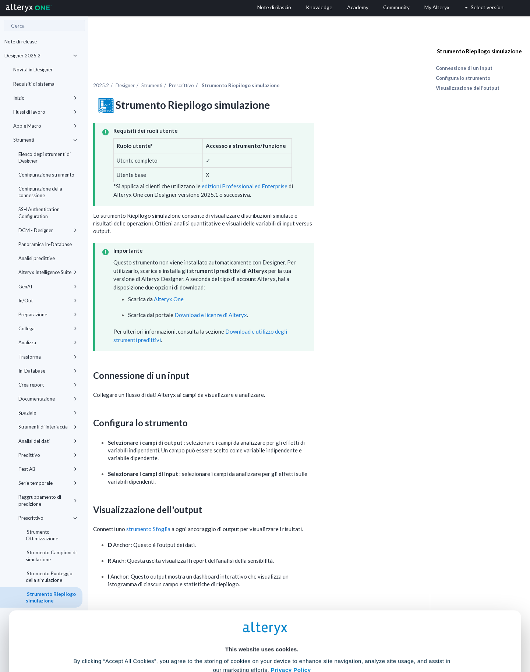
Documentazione (47, 399)
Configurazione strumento (46, 175)
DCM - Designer (47, 230)
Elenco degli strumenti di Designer (44, 157)
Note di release (20, 42)
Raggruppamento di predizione (47, 500)
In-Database (47, 371)
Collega (47, 328)
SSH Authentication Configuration (39, 212)
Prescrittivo (47, 518)
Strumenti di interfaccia (47, 427)
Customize (321, 639)
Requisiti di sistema (33, 84)
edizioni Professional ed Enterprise (312, 170)
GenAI (47, 286)
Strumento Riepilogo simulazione (479, 51)
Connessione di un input (464, 68)
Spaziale (47, 413)
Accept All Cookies (209, 639)
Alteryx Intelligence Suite (47, 272)
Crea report (47, 385)
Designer (194, 69)
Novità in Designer (33, 69)
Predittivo (47, 455)
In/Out (47, 300)
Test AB (47, 469)
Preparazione (47, 314)
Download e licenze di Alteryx (279, 299)
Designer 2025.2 (40, 55)
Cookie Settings (262, 618)
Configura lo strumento (463, 78)
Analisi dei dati (47, 441)
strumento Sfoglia (217, 513)
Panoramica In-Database (45, 244)
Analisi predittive (36, 258)
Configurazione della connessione (40, 192)
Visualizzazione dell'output (467, 88)
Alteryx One (237, 283)
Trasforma (47, 357)
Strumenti (45, 140)
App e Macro (45, 126)
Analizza (47, 342)
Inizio (45, 98)
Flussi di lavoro (45, 112)
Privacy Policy (291, 597)
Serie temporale (47, 483)
